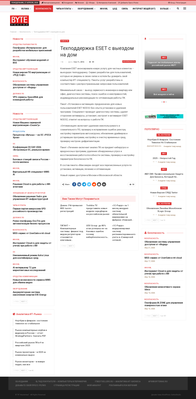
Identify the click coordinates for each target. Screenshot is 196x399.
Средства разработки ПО (25, 44)
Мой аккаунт (94, 385)
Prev (63, 246)
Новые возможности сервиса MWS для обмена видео (31, 281)
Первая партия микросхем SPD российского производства (29, 210)
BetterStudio (176, 395)
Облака (25, 9)
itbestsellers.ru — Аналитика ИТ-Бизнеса (117, 381)
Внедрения (67, 3)
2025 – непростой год (164, 158)
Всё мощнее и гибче (164, 94)
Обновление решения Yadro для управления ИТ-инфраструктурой (30, 197)
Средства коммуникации (25, 276)
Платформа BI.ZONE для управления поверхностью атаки (164, 304)
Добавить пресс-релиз (128, 3)
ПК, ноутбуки (164, 135)
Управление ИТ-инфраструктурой (29, 193)
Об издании (21, 381)
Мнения (79, 3)
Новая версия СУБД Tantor (164, 192)
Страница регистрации (66, 385)
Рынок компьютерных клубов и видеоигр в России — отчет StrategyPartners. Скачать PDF (31, 333)
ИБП (164, 57)
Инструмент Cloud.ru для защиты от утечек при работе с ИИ (32, 244)
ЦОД (115, 9)
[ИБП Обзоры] (164, 116)
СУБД (164, 188)
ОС (14, 144)
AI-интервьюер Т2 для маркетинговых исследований (29, 269)
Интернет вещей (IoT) (144, 9)
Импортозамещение (51, 3)
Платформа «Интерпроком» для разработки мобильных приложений (32, 49)
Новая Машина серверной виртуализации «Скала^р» (27, 124)
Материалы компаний (106, 3)
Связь (125, 9)
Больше (164, 9)
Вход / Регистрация (177, 3)
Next (71, 246)
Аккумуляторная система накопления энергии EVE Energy (29, 293)
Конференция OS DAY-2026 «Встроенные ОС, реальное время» (31, 148)
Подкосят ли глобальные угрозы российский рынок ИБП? (164, 64)
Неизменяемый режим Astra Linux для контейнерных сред (31, 256)
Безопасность (43, 9)
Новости (64, 41)
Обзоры (90, 3)
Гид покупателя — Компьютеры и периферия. (61, 381)
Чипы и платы (63, 9)
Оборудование (85, 9)
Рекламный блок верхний (123, 385)
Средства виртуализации (25, 69)
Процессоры (19, 131)
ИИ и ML (104, 9)
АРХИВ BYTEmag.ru (158, 381)
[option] (164, 72)
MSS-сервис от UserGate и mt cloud (31, 233)
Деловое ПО (18, 94)
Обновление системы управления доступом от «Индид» (30, 86)
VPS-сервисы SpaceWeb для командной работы (28, 98)
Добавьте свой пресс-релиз (30, 385)
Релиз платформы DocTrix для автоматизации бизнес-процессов (31, 222)
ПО (13, 9)
